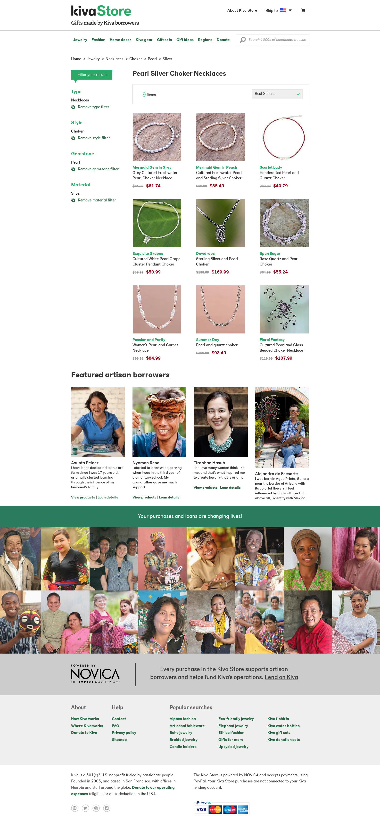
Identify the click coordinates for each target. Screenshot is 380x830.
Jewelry (80, 40)
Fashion (98, 40)
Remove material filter (93, 200)
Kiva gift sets (278, 733)
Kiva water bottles (283, 726)
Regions (205, 40)
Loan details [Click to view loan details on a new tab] (108, 497)
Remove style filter (90, 138)
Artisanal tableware (187, 726)
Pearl (75, 163)
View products (83, 497)
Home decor (120, 40)
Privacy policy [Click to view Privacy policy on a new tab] (124, 733)
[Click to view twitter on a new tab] (87, 808)
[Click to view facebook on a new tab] (108, 808)
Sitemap (119, 740)
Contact (119, 719)
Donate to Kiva (84, 733)
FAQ (115, 726)
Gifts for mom (230, 740)
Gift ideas (185, 40)
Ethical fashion (231, 733)
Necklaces (80, 100)
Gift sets (164, 40)
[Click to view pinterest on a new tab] (76, 808)
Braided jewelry (184, 740)
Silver (76, 194)
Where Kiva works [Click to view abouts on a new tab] (87, 726)
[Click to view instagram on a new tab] (97, 808)
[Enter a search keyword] (272, 39)
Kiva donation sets (283, 740)
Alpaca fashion (183, 719)
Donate (223, 40)
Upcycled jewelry (233, 747)
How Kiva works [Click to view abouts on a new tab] (85, 719)
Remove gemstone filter (95, 169)
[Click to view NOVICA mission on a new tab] (95, 674)
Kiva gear (144, 40)
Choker (77, 131)
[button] (243, 41)
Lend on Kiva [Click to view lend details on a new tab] (281, 678)
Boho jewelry (181, 733)
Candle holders (183, 747)
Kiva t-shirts (278, 719)
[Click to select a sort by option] (277, 94)
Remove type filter (90, 107)
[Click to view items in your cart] (303, 11)
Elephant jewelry (233, 726)
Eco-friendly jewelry (236, 719)
